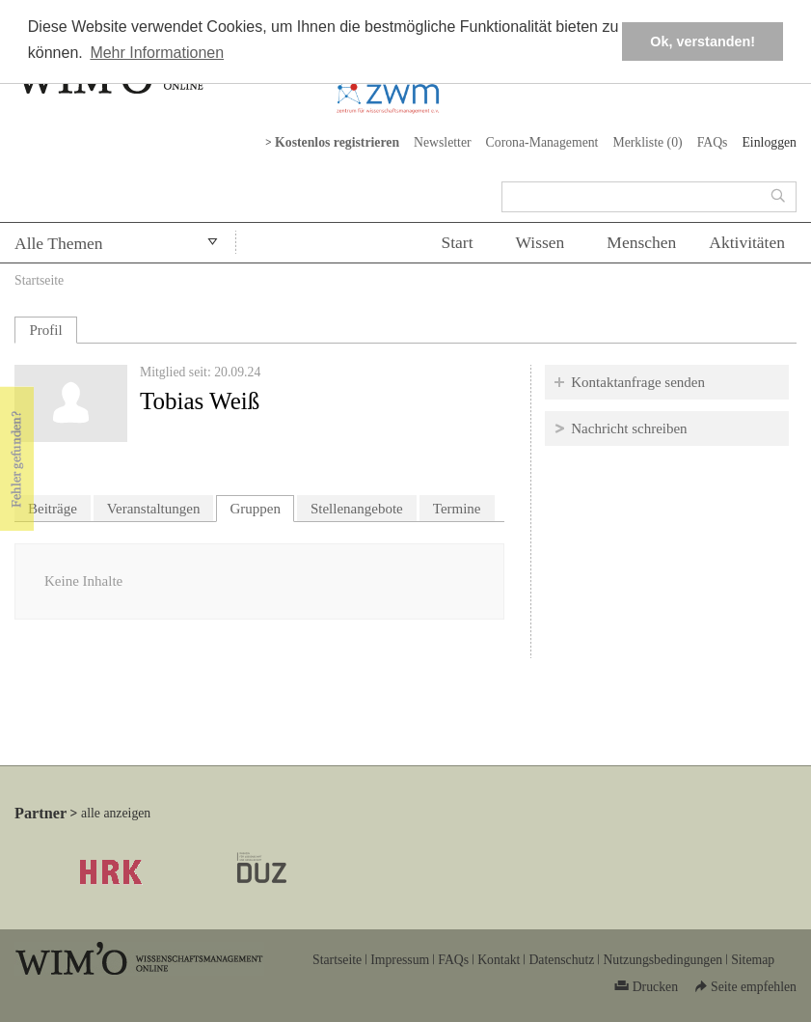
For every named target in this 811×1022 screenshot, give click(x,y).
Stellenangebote (357, 508)
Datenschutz (561, 960)
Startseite (39, 280)
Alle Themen (58, 243)
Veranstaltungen (154, 508)
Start (457, 242)
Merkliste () (647, 142)
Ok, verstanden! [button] (702, 41)
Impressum (399, 960)
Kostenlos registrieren (337, 142)
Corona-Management (542, 142)
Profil (45, 330)
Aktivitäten (747, 242)
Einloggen (769, 142)
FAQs (712, 142)
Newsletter (443, 142)
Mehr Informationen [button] (157, 52)
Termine (457, 508)
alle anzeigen (115, 813)
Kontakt (498, 960)
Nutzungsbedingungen (662, 960)
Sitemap (752, 960)
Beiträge (52, 508)
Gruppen (262, 506)
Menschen (641, 242)
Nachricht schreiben (629, 428)
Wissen (540, 242)
